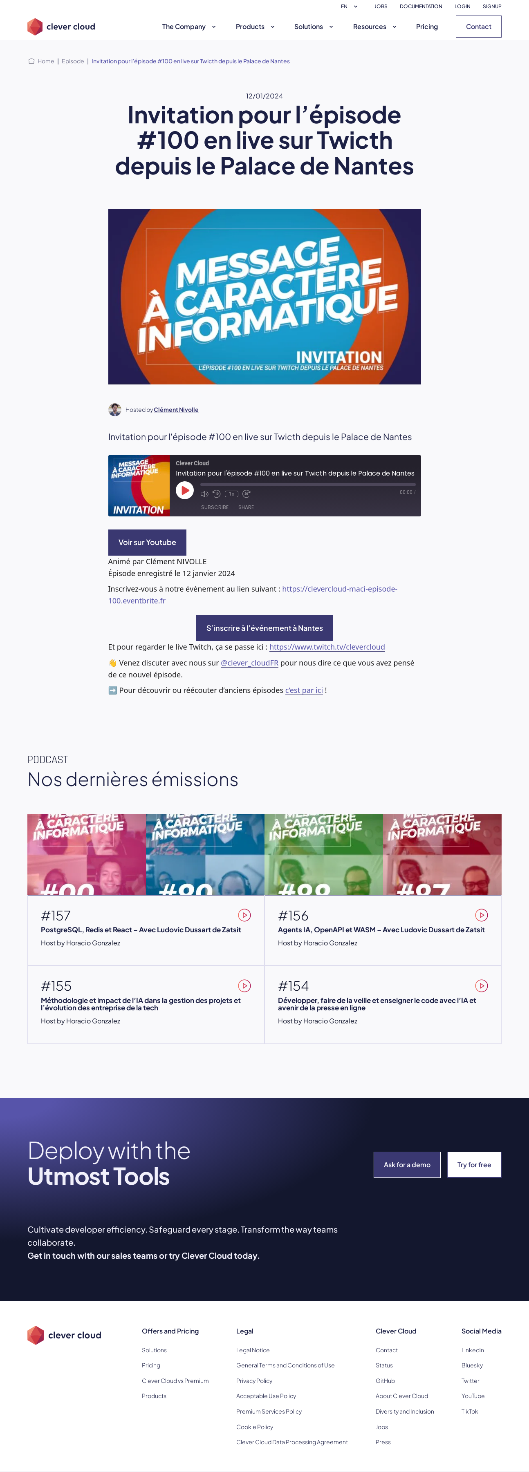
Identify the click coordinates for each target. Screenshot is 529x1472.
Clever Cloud (396, 1331)
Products (256, 26)
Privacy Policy (254, 1380)
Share (246, 507)
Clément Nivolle (176, 409)
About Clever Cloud (402, 1395)
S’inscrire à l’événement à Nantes (264, 627)
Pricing (427, 26)
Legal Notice (253, 1350)
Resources (376, 26)
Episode (73, 61)
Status (384, 1365)
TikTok (470, 1411)
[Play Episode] (185, 490)
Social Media (482, 1331)
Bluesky (472, 1365)
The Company (190, 26)
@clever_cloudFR (249, 663)
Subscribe (215, 507)
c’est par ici (304, 690)
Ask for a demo (407, 1164)
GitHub (385, 1380)
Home (46, 61)
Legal (244, 1331)
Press (383, 1441)
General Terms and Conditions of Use (285, 1365)
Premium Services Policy (269, 1411)
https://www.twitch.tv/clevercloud (327, 647)
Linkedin (473, 1350)
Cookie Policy (254, 1426)
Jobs (382, 1426)
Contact (478, 26)
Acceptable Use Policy (266, 1395)
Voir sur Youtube (147, 542)
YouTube (473, 1395)
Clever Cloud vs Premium (175, 1380)
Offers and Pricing (170, 1331)
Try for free (474, 1164)
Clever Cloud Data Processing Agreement (292, 1441)
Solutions (314, 26)
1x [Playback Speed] (231, 494)
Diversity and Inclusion (405, 1411)
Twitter (471, 1380)
